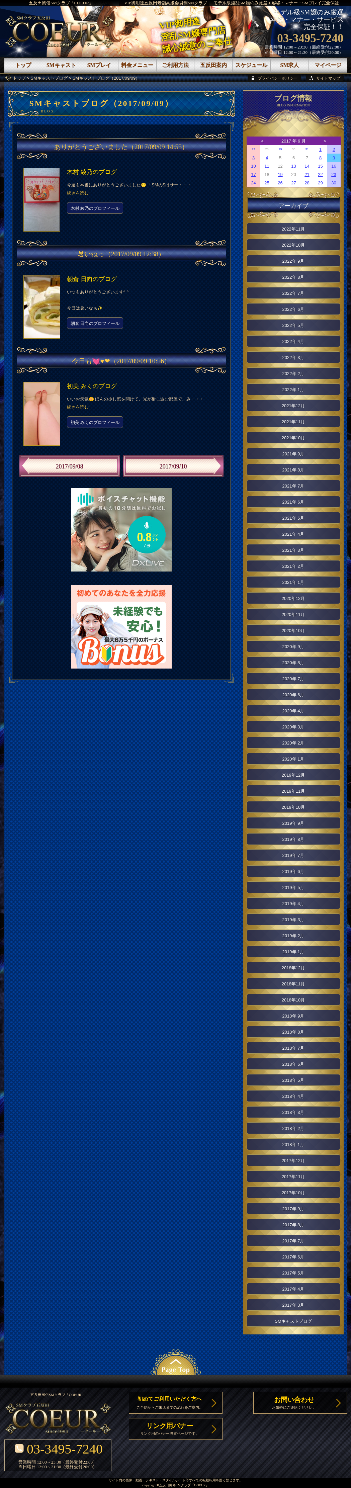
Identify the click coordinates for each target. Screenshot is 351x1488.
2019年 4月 (293, 903)
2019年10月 (293, 807)
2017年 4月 (293, 1289)
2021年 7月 (293, 486)
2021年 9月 (293, 453)
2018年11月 (293, 983)
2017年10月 (293, 1192)
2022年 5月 (293, 325)
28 (306, 182)
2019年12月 (293, 775)
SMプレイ (99, 65)
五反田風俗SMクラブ (175, 1485)
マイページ (328, 65)
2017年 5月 (293, 1273)
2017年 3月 (293, 1305)
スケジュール (251, 65)
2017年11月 (293, 1176)
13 (293, 166)
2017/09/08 (69, 466)
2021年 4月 (293, 534)
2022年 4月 (293, 341)
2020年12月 (293, 598)
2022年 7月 (293, 293)
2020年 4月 (293, 710)
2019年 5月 (293, 887)
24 (253, 182)
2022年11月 (293, 229)
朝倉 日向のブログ (92, 279)
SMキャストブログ (49, 78)
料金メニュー (137, 65)
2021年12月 (293, 405)
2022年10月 (293, 245)
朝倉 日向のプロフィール (95, 323)
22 (320, 174)
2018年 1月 (293, 1144)
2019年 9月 (293, 823)
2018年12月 (293, 967)
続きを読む (78, 192)
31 (307, 149)
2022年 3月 (293, 357)
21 (306, 174)
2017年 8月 (293, 1224)
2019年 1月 (293, 951)
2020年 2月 (293, 743)
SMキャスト (61, 65)
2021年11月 (293, 421)
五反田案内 (213, 65)
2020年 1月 (293, 759)
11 (266, 166)
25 (266, 182)
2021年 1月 (293, 582)
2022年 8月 (293, 277)
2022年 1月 (293, 389)
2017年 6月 (293, 1256)
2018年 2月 (293, 1128)
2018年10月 (293, 999)
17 (253, 174)
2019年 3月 (293, 919)
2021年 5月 (293, 518)
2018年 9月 (293, 1016)
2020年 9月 (293, 646)
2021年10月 (293, 437)
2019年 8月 (293, 839)
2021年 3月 (293, 550)
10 (253, 166)
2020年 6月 (293, 694)
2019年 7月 (293, 855)
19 (280, 174)
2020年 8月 (293, 662)
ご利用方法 (175, 65)
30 (333, 182)
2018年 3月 (293, 1112)
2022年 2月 (293, 373)
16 (333, 166)
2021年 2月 (293, 566)
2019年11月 (293, 791)
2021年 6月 (293, 502)
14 (306, 166)
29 (280, 149)
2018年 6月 (293, 1064)
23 (333, 174)
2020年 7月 (293, 678)
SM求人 (289, 65)
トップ (19, 78)
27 (253, 149)
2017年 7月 (293, 1240)
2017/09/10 (173, 466)
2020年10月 (293, 630)
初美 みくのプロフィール (95, 422)
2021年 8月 (293, 469)
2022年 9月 (293, 261)
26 (280, 182)
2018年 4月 (293, 1096)
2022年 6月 (293, 309)
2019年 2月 (293, 935)
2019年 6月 (293, 871)
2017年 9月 (293, 1208)
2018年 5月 (293, 1080)
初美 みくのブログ (92, 386)
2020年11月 (293, 614)
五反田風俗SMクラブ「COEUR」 (61, 2)
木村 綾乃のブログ (92, 172)
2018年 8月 (293, 1032)
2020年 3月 (293, 726)
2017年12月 (293, 1160)
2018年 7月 (293, 1048)
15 (320, 166)
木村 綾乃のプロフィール (95, 208)
